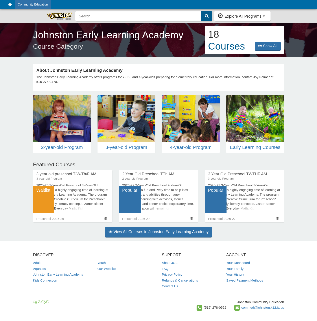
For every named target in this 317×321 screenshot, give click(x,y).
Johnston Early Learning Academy (58, 274)
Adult (37, 263)
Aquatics (39, 269)
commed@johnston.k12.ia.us (262, 307)
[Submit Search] (206, 16)
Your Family (235, 269)
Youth (102, 263)
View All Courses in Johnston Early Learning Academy (159, 232)
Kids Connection (45, 280)
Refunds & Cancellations (180, 280)
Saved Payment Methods (244, 280)
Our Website (107, 269)
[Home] (10, 4)
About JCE (170, 263)
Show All (267, 46)
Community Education (33, 4)
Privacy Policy (172, 274)
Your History (235, 274)
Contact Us (170, 286)
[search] (138, 16)
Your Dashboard (238, 263)
